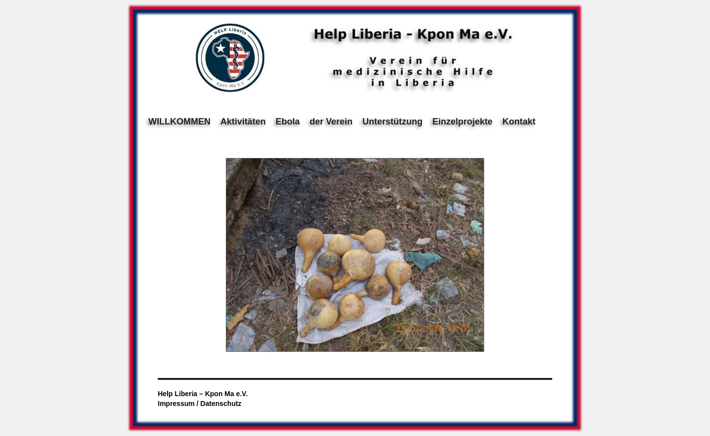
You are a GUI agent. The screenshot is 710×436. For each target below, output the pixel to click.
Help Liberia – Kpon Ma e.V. (203, 394)
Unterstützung (392, 121)
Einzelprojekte (462, 121)
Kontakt (518, 121)
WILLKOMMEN (179, 121)
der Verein (331, 121)
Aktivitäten (243, 121)
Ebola (288, 121)
